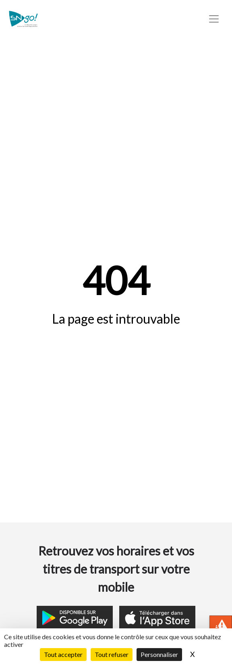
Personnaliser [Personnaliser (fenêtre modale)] (159, 654)
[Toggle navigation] (214, 19)
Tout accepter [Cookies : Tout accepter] (63, 654)
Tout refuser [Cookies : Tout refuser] (111, 654)
